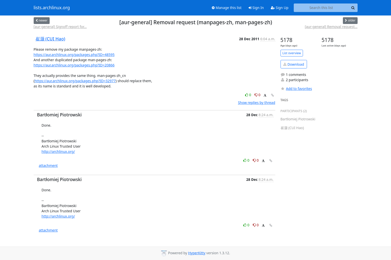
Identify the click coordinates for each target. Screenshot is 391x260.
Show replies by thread (256, 102)
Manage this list (227, 7)
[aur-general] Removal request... (331, 26)
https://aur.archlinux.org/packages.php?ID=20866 (74, 65)
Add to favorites (296, 88)
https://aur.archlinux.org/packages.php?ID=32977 (75, 80)
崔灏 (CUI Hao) (50, 39)
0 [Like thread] (248, 94)
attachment (48, 165)
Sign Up (280, 7)
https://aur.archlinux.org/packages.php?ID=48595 (74, 54)
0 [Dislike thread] (258, 94)
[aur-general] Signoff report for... (60, 26)
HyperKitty (196, 253)
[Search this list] (321, 7)
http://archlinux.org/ (58, 151)
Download (293, 64)
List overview (292, 53)
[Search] (353, 7)
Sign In (256, 7)
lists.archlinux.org (52, 8)
